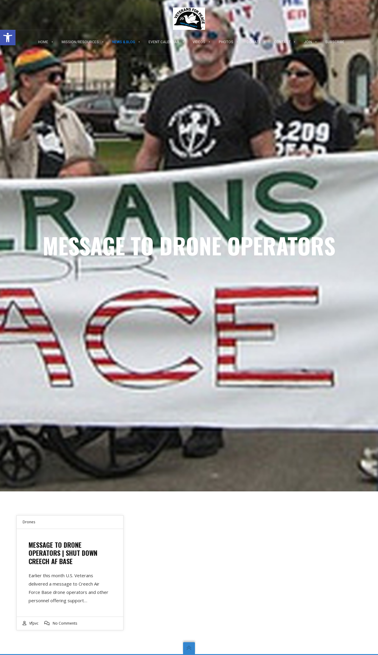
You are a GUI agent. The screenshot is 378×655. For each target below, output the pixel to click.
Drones (29, 521)
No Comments (65, 623)
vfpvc (33, 623)
